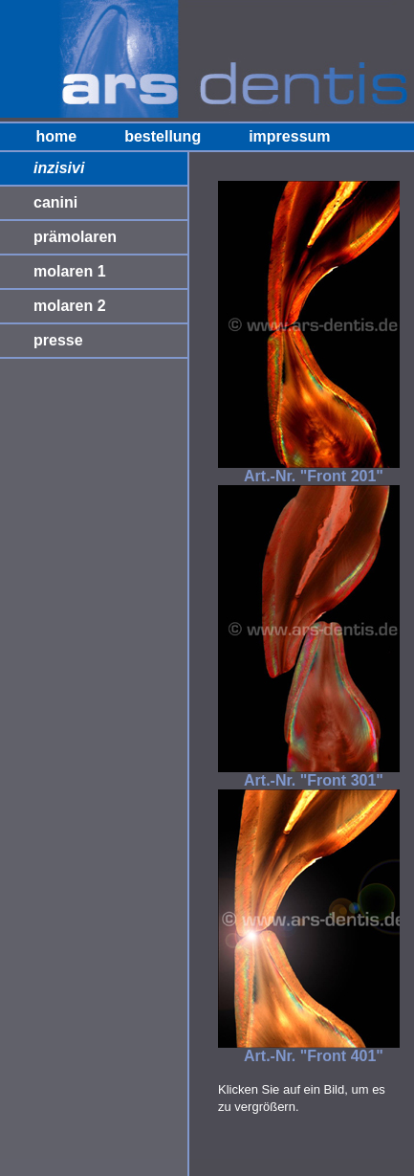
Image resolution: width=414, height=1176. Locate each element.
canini (55, 202)
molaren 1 (69, 271)
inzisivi (58, 168)
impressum (289, 136)
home (55, 136)
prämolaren (75, 237)
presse (58, 340)
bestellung (162, 136)
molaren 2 (69, 306)
